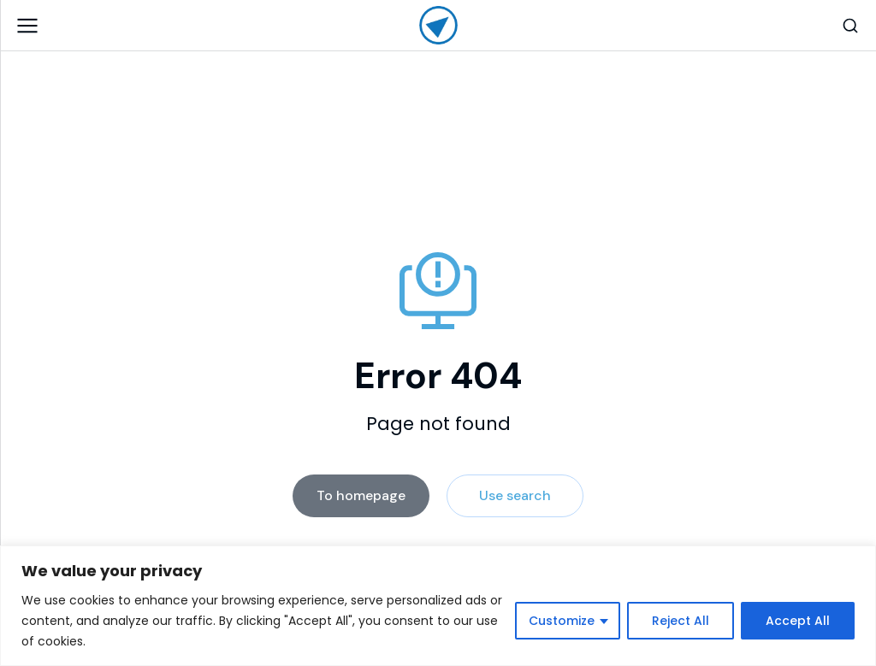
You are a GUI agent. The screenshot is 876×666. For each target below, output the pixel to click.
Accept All (798, 620)
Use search (515, 495)
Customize (562, 620)
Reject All (680, 620)
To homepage (361, 495)
